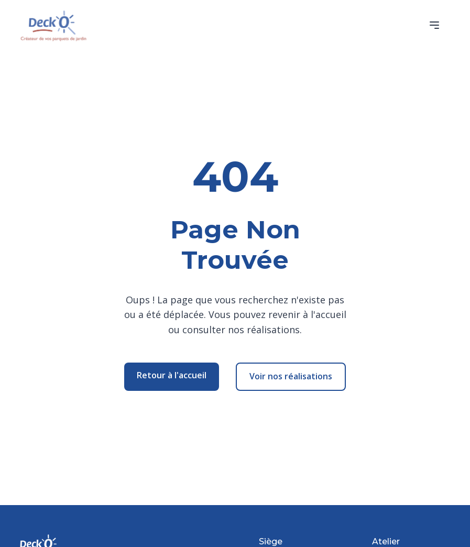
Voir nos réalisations (290, 376)
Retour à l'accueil (171, 375)
